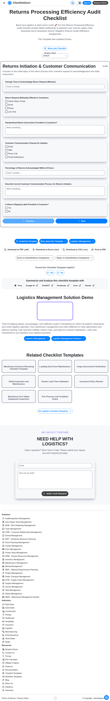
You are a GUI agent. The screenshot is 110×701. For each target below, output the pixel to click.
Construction (9, 611)
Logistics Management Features (69, 339)
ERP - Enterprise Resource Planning (19, 539)
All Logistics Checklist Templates (55, 411)
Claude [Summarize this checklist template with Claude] (90, 286)
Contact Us (8, 653)
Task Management (11, 590)
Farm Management (11, 549)
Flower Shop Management (14, 553)
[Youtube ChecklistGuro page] (55, 698)
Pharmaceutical (10, 635)
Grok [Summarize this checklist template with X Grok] (77, 286)
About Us (7, 683)
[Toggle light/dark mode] (78, 3)
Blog (5, 680)
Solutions (6, 515)
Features (7, 666)
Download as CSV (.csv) (75, 250)
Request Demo (100, 3)
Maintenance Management (15, 563)
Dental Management (12, 536)
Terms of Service (9, 698)
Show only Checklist (55, 48)
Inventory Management (13, 560)
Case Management (11, 529)
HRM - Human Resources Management (20, 556)
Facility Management (12, 546)
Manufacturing (9, 632)
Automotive (8, 608)
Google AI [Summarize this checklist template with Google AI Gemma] (32, 286)
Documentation (10, 670)
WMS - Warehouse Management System (20, 597)
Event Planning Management (15, 542)
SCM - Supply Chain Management (18, 580)
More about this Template (54, 241)
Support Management (12, 583)
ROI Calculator (10, 660)
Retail (6, 642)
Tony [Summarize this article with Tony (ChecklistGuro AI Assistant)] (18, 286)
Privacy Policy (23, 698)
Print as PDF (98, 250)
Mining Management (12, 566)
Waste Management (12, 594)
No (60, 273)
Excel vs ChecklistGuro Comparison (35, 258)
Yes (50, 273)
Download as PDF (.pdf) (16, 250)
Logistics (7, 628)
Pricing (6, 656)
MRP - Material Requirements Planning (20, 570)
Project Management (12, 573)
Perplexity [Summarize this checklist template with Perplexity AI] (63, 286)
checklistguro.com (100, 698)
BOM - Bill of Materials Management (18, 525)
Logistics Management (82, 241)
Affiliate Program (10, 663)
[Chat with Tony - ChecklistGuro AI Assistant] (106, 697)
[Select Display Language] (73, 3)
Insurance (8, 625)
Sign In (87, 3)
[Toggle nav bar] (4, 3)
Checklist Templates (12, 673)
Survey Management (12, 587)
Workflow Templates (12, 677)
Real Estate (8, 639)
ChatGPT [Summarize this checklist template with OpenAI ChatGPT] (47, 286)
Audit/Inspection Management (16, 518)
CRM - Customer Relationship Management (22, 532)
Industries (6, 600)
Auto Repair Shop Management (16, 522)
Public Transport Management (16, 577)
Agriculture (8, 604)
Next (81, 221)
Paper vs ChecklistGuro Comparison (75, 258)
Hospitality (8, 621)
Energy (6, 615)
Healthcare (8, 618)
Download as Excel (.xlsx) (45, 250)
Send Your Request (55, 494)
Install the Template (26, 241)
